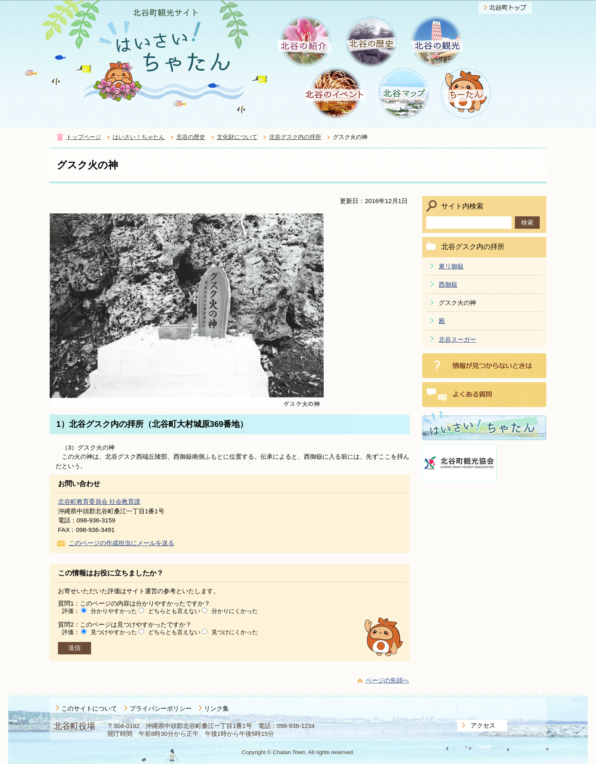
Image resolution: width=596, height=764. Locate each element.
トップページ (83, 137)
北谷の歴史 (190, 137)
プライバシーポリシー (161, 708)
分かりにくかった (234, 611)
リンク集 (216, 708)
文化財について (237, 137)
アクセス (483, 725)
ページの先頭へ (387, 680)
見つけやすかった (114, 632)
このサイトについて (89, 708)
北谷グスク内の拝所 (295, 137)
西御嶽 (448, 284)
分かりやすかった (114, 611)
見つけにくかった (234, 632)
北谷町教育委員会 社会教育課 (99, 501)
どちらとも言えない (174, 611)
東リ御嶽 (451, 266)
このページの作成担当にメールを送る (121, 542)
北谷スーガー (457, 339)
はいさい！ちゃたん (139, 137)
